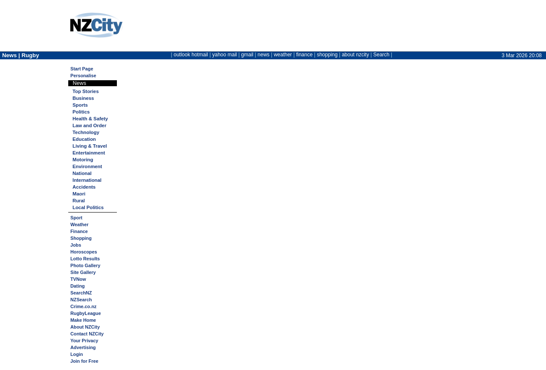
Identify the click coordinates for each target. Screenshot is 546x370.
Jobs (75, 245)
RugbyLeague (85, 313)
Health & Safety (90, 118)
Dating (77, 285)
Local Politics (88, 207)
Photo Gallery (85, 265)
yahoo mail (224, 55)
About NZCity (85, 326)
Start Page (81, 68)
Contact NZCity (87, 333)
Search (381, 55)
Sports (80, 105)
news (264, 55)
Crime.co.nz (83, 306)
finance (304, 55)
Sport (76, 217)
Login (76, 354)
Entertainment (89, 152)
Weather (79, 224)
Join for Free (84, 361)
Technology (86, 132)
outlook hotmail (191, 55)
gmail (247, 55)
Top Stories (86, 91)
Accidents (84, 186)
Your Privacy (84, 340)
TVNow (78, 279)
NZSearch (81, 299)
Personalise (83, 75)
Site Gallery (83, 272)
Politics (81, 111)
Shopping (81, 238)
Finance (79, 231)
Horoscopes (83, 251)
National (82, 173)
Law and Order (89, 125)
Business (83, 98)
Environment (87, 166)
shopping (327, 55)
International (87, 180)
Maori (79, 193)
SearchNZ (81, 292)
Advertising (83, 347)
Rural (79, 200)
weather (283, 55)
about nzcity (355, 55)
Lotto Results (85, 258)
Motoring (83, 159)
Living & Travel (90, 146)
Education (84, 139)
